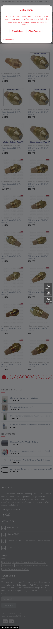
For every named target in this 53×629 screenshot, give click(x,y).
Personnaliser (8, 40)
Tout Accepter (34, 31)
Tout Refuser (17, 31)
